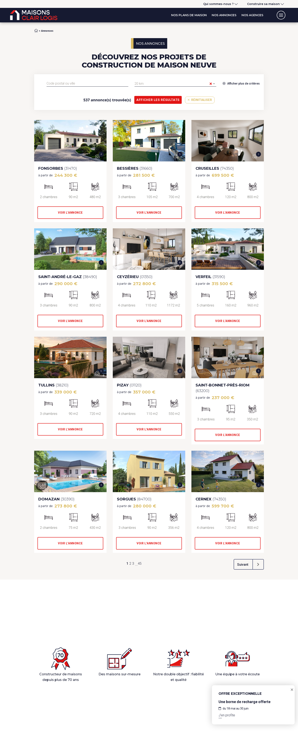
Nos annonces (224, 15)
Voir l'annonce (70, 212)
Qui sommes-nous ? (218, 4)
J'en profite (227, 715)
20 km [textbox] (173, 84)
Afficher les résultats (158, 100)
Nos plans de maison (189, 15)
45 (140, 563)
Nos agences (252, 15)
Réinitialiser (200, 100)
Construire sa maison (263, 4)
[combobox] (175, 84)
